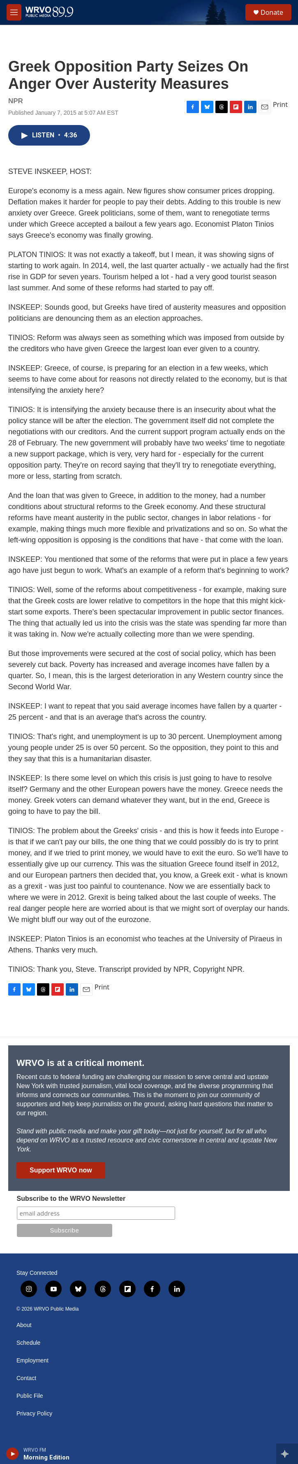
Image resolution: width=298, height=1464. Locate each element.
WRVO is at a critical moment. (80, 1063)
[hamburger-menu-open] (14, 12)
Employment (32, 1360)
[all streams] (287, 1453)
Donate (272, 12)
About (24, 1325)
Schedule (28, 1343)
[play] (12, 1454)
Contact (26, 1378)
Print (280, 104)
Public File (29, 1396)
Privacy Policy (34, 1414)
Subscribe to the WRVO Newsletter (71, 1198)
